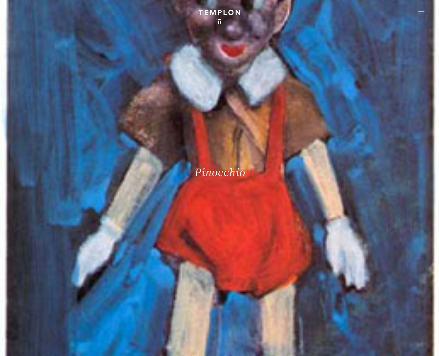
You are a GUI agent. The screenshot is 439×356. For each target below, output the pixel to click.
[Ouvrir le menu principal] (421, 12)
